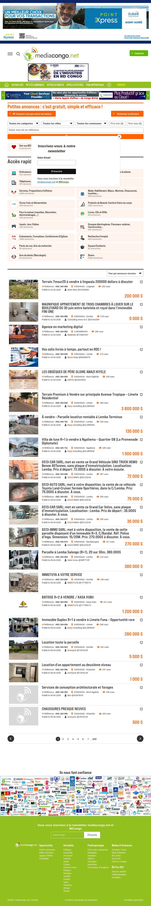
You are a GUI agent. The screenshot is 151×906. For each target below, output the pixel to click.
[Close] (119, 136)
